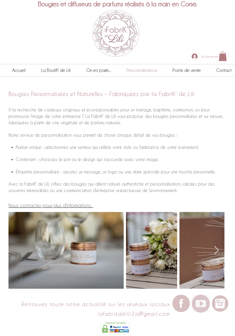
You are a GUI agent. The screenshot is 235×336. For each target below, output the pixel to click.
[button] (223, 56)
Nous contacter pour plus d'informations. (50, 205)
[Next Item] (216, 250)
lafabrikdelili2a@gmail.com (134, 314)
